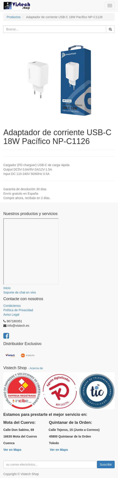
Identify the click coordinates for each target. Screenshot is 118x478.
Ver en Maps (12, 449)
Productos (14, 17)
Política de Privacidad (18, 310)
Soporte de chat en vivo (19, 292)
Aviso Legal (11, 314)
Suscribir (106, 464)
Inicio (7, 288)
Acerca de (36, 368)
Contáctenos (12, 305)
